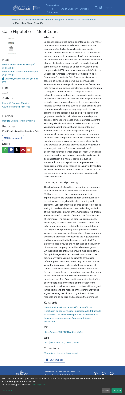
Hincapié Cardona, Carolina (15, 103)
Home (15, 19)
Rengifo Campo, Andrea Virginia (18, 120)
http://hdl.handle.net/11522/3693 (61, 342)
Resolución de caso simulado (59, 311)
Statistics (85, 8)
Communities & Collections (52, 9)
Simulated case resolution (57, 318)
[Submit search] (96, 8)
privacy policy (38, 384)
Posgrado (59, 19)
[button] (100, 7)
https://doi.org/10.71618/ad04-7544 (63, 332)
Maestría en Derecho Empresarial (83, 19)
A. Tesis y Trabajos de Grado (36, 19)
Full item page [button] (54, 359)
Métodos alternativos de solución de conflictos (68, 307)
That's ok (116, 390)
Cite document (13, 138)
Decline (106, 390)
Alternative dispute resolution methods (78, 314)
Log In (107, 7)
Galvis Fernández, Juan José (16, 106)
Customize (7, 390)
